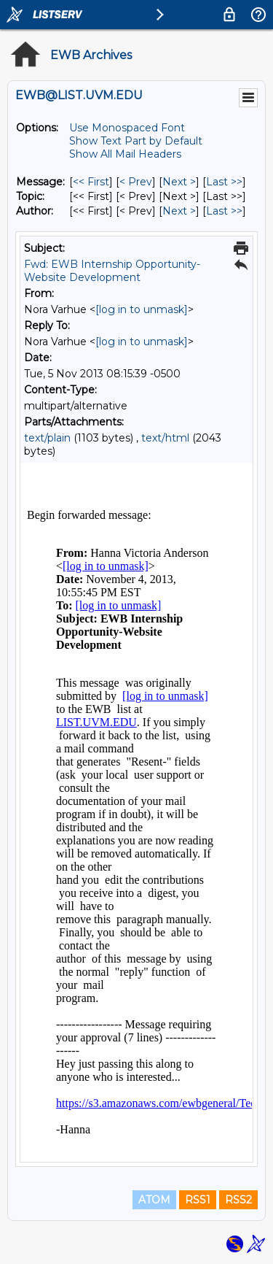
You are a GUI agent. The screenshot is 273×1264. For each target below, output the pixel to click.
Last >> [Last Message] (224, 181)
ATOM (154, 1199)
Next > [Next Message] (179, 181)
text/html (165, 437)
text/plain (47, 437)
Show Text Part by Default (135, 140)
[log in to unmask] (141, 309)
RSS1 (197, 1199)
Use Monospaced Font (127, 127)
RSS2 (238, 1199)
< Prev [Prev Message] (135, 181)
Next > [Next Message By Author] (179, 210)
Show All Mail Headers (125, 154)
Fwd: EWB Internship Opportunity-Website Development (112, 271)
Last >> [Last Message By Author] (224, 210)
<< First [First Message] (91, 181)
